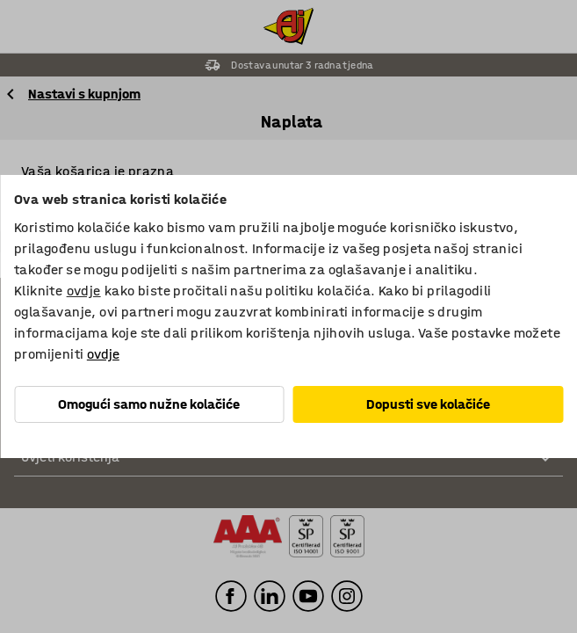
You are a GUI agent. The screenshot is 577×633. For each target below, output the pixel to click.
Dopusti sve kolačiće (428, 404)
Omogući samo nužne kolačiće (149, 404)
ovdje (84, 290)
